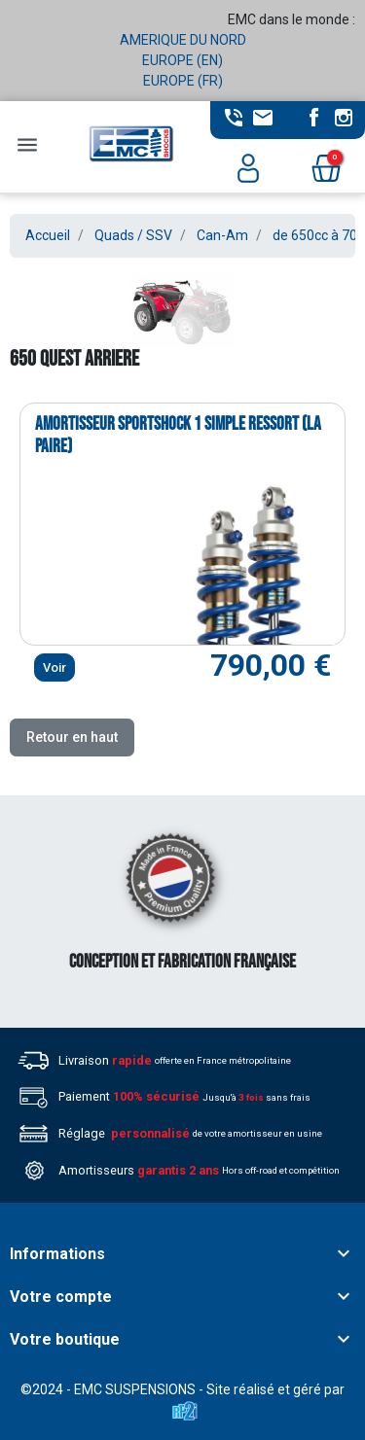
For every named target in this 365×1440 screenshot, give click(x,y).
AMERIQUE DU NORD (183, 40)
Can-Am (222, 235)
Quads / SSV (133, 235)
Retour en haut (72, 737)
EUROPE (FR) (183, 80)
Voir (54, 667)
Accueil (47, 235)
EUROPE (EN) (182, 60)
